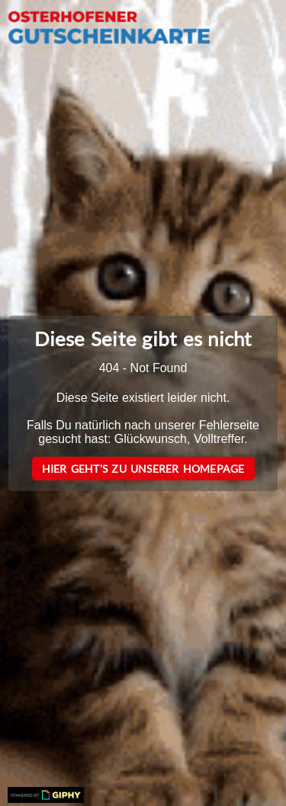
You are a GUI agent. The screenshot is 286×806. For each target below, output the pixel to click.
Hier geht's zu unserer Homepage (143, 468)
